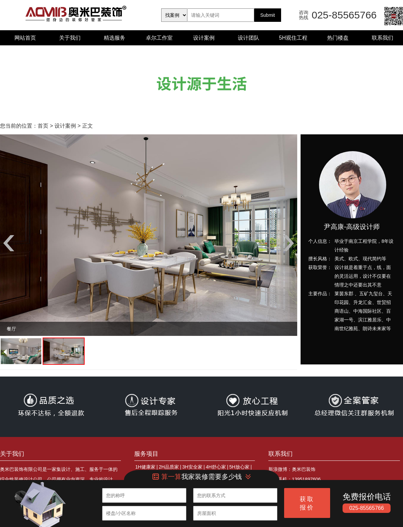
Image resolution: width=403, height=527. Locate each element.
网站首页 (25, 38)
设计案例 (204, 38)
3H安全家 (192, 467)
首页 (43, 126)
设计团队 (248, 38)
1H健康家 (145, 467)
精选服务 (114, 38)
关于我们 (70, 38)
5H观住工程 (293, 38)
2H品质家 (169, 467)
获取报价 (307, 503)
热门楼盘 (338, 38)
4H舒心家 (216, 467)
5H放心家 (239, 467)
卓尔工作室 (159, 38)
